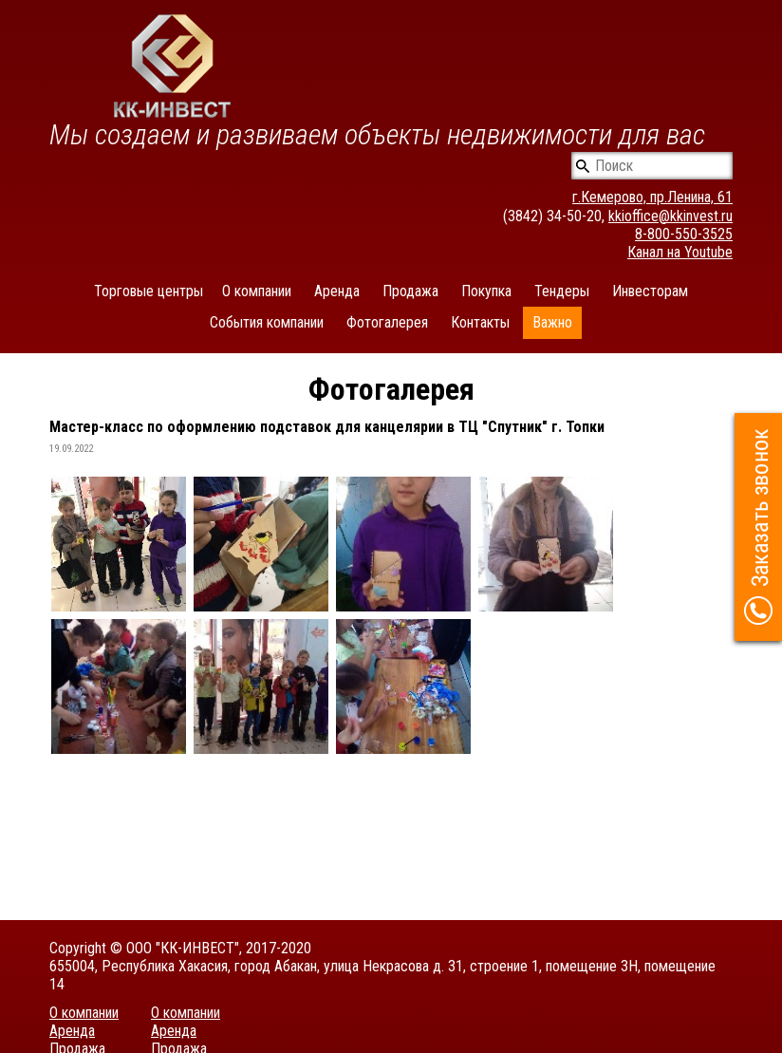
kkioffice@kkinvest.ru (670, 216)
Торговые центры (148, 291)
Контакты (480, 322)
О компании (256, 291)
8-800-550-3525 (684, 234)
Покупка (486, 291)
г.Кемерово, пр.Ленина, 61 (652, 197)
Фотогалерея (387, 322)
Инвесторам (650, 291)
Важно (552, 322)
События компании (267, 322)
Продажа (410, 291)
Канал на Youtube (680, 252)
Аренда (337, 291)
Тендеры (561, 291)
